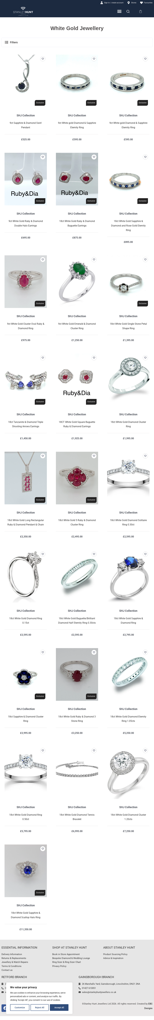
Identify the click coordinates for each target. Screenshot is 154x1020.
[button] (77, 42)
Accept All (59, 1007)
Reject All (39, 1007)
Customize (20, 1007)
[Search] (128, 12)
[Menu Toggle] (120, 12)
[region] (39, 998)
